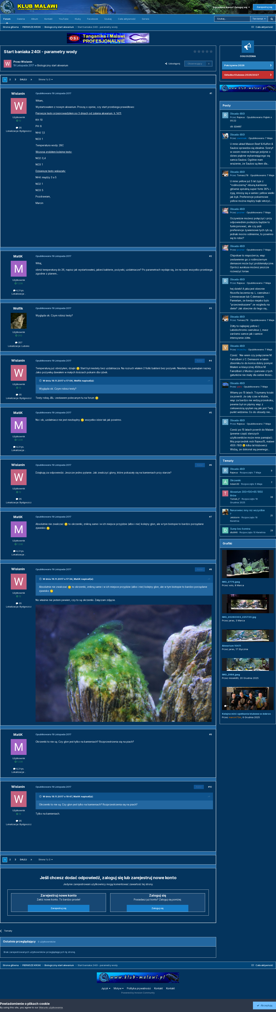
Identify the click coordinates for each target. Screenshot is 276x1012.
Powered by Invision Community (138, 992)
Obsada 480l (237, 113)
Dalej (23, 79)
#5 (210, 412)
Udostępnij (172, 63)
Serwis (145, 18)
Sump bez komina (240, 528)
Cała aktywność (127, 18)
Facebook (92, 18)
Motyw (119, 988)
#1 (211, 93)
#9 (210, 734)
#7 (210, 516)
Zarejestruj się (264, 7)
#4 (210, 360)
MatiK (77, 579)
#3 (210, 308)
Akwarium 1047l (231, 645)
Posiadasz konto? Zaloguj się (231, 7)
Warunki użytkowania (51, 1007)
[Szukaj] (232, 18)
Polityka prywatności (139, 988)
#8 (210, 569)
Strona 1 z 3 (46, 79)
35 (19, 127)
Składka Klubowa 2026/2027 (241, 74)
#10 (210, 786)
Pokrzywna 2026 (234, 65)
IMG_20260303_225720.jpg (239, 617)
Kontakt (48, 18)
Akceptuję (264, 1005)
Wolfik (77, 380)
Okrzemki (235, 480)
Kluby (78, 18)
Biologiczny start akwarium (52, 65)
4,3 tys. (18, 290)
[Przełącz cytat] (40, 380)
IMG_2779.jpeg (231, 581)
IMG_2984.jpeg (231, 674)
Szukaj (108, 18)
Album (34, 18)
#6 (210, 465)
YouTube (63, 18)
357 (18, 342)
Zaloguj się (158, 908)
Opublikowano (260, 138)
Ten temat (257, 18)
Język (105, 988)
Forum (7, 20)
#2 (210, 256)
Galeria (21, 18)
